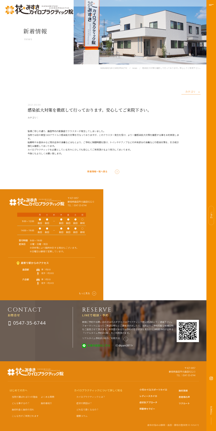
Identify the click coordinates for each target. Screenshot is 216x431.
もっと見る (87, 293)
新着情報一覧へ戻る (97, 171)
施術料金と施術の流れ (23, 409)
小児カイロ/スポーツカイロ (153, 389)
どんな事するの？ (21, 403)
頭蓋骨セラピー (147, 408)
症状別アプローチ (148, 402)
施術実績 (183, 390)
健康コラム (82, 415)
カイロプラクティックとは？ (90, 396)
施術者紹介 (46, 403)
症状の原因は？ (84, 403)
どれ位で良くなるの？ (87, 409)
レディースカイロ (148, 396)
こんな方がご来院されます (25, 415)
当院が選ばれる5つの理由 (24, 396)
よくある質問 (47, 396)
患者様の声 (184, 397)
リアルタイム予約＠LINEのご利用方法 (101, 338)
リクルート (184, 403)
